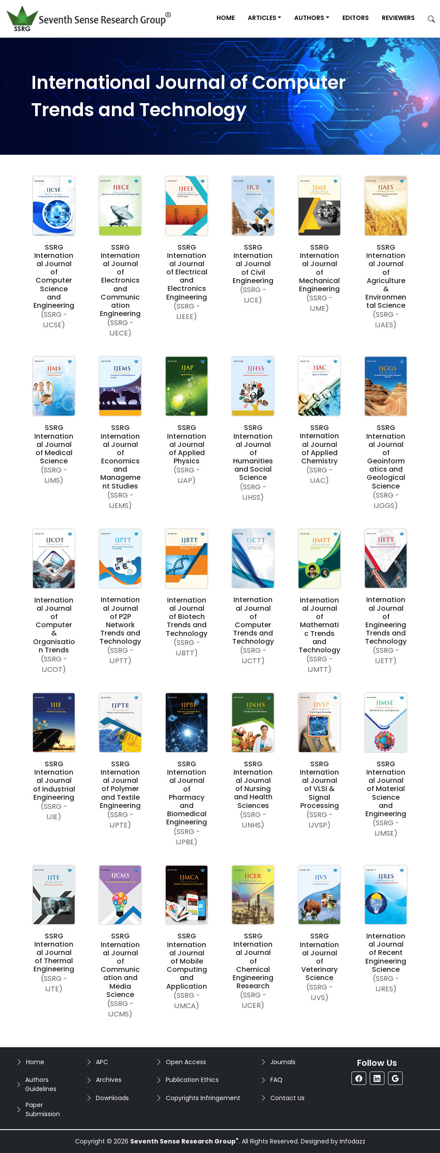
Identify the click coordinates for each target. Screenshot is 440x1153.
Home (226, 17)
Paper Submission (43, 1109)
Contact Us (287, 1098)
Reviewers (398, 17)
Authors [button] (309, 17)
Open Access (186, 1062)
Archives (108, 1079)
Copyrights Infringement (203, 1098)
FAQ (276, 1079)
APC (102, 1062)
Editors (355, 17)
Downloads (112, 1098)
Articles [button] (262, 17)
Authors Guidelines (40, 1084)
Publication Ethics (192, 1079)
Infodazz (352, 1141)
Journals (283, 1062)
